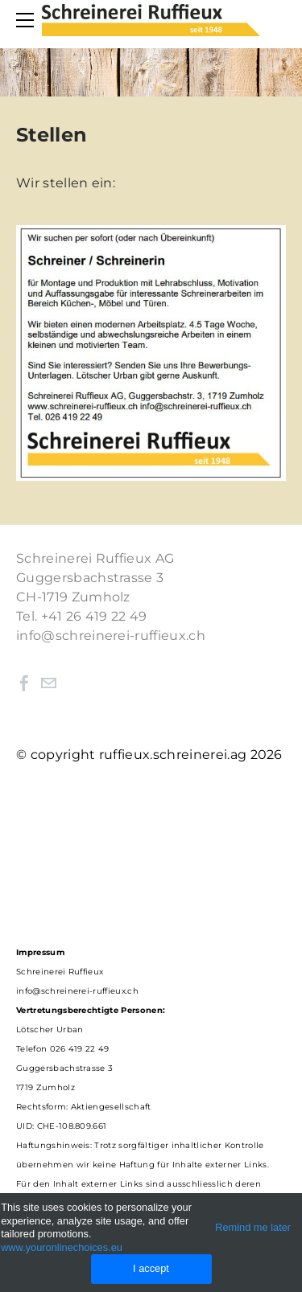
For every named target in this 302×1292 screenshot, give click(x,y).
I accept (151, 1268)
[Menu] (28, 20)
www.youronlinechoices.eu (61, 1247)
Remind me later (253, 1227)
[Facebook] (24, 683)
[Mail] (48, 683)
